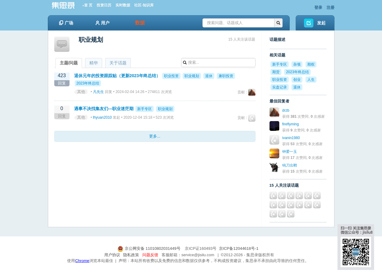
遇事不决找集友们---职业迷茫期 (104, 108)
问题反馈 (150, 255)
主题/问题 (69, 62)
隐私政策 (131, 255)
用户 (102, 22)
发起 (321, 22)
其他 (81, 91)
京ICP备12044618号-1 (239, 248)
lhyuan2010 (102, 117)
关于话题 (118, 62)
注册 (330, 7)
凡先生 (98, 92)
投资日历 (104, 5)
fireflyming (290, 124)
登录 (318, 7)
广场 (66, 22)
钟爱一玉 (289, 151)
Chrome (82, 260)
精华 (93, 62)
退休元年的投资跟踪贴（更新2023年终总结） (117, 75)
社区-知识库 (144, 5)
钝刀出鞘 (289, 165)
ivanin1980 (291, 138)
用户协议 (112, 255)
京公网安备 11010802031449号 (149, 248)
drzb (285, 110)
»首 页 (87, 5)
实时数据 (123, 5)
